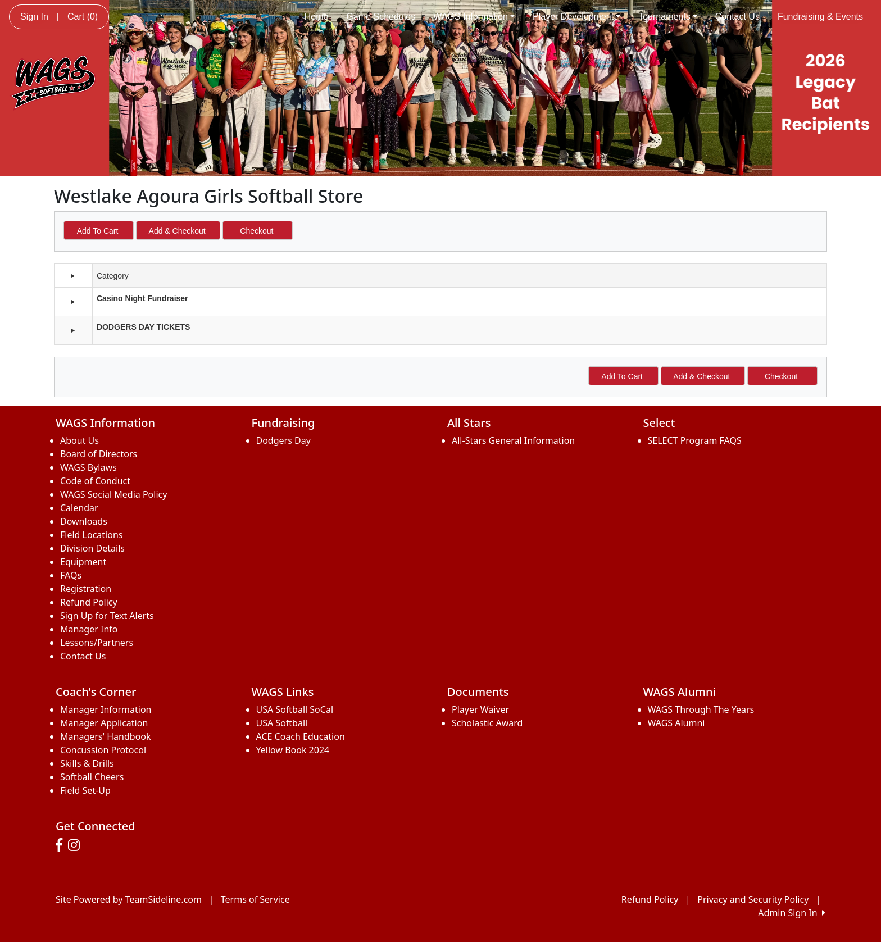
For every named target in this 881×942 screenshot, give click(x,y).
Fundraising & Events (820, 16)
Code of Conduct (95, 481)
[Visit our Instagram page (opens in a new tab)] (76, 845)
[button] (73, 302)
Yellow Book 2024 (293, 750)
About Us (79, 440)
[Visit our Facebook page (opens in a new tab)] (62, 845)
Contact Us (737, 16)
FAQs (70, 575)
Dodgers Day (283, 440)
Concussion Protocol (103, 750)
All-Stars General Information (513, 440)
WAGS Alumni (676, 723)
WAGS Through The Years (701, 709)
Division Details (92, 548)
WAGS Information (474, 16)
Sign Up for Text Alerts (107, 615)
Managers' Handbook (105, 736)
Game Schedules (380, 16)
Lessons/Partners (96, 642)
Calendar (79, 508)
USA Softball (282, 723)
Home (317, 16)
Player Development (576, 16)
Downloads (83, 521)
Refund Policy (88, 602)
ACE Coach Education (300, 736)
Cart (82, 16)
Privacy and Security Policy (753, 899)
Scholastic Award (487, 723)
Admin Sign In (791, 913)
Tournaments (667, 16)
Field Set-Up (85, 790)
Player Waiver (480, 709)
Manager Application (104, 723)
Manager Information (106, 709)
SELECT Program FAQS (695, 440)
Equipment (83, 562)
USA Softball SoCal (295, 709)
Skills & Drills (87, 763)
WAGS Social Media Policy (113, 494)
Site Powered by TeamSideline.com (129, 899)
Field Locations (91, 535)
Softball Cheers (92, 777)
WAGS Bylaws (88, 467)
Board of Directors (98, 454)
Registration (85, 589)
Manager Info (88, 629)
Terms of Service (255, 899)
